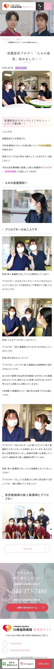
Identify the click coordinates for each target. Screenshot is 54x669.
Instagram (29, 663)
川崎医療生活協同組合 (19, 650)
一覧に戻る (27, 548)
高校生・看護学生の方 (12, 663)
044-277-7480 (29, 591)
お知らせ (19, 39)
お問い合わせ (43, 663)
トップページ (6, 39)
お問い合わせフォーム (27, 607)
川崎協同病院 (15, 643)
